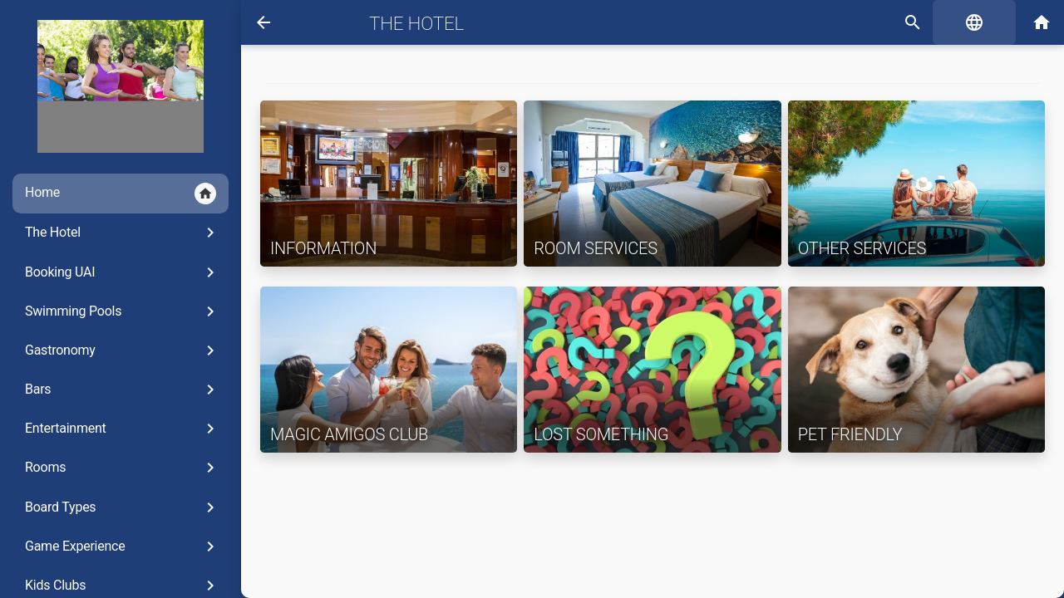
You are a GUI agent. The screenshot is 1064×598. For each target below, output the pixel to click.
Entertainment (122, 429)
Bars (122, 389)
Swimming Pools (122, 311)
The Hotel (122, 233)
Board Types (122, 507)
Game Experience (122, 546)
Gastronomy (122, 350)
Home (120, 193)
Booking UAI (122, 272)
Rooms (122, 468)
